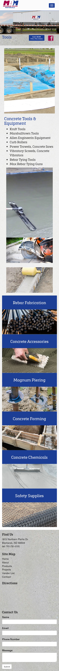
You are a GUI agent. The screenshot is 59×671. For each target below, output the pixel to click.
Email (5, 628)
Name (5, 617)
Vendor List (8, 573)
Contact (6, 576)
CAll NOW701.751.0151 (37, 38)
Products (7, 566)
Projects (6, 569)
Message (7, 650)
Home (5, 558)
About (5, 562)
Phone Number (11, 639)
